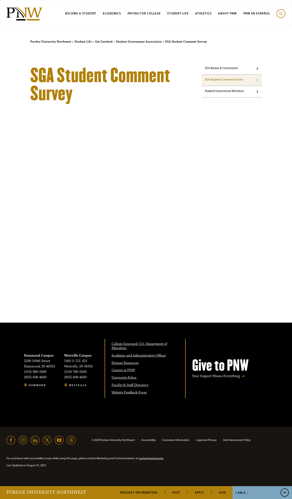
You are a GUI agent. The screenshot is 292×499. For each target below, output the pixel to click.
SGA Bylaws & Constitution (221, 68)
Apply (199, 492)
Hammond (37, 385)
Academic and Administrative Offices (139, 355)
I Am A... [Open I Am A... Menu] (242, 493)
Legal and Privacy (206, 440)
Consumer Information (176, 440)
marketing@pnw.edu (151, 458)
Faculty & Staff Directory (130, 385)
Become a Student (80, 13)
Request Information (139, 492)
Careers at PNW (123, 370)
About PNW (227, 13)
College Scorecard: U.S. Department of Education (139, 346)
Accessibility (148, 440)
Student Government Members (224, 91)
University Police (124, 377)
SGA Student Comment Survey (224, 79)
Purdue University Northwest (46, 492)
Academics (112, 13)
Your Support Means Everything (216, 376)
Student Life (178, 13)
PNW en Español (256, 13)
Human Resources (125, 363)
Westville (78, 385)
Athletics (203, 13)
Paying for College (144, 13)
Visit (176, 492)
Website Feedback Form (129, 392)
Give (222, 492)
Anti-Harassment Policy (237, 440)
